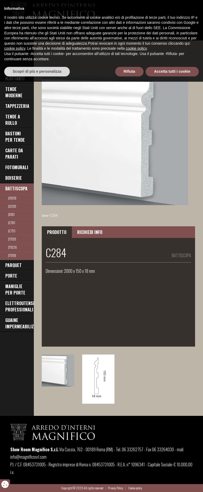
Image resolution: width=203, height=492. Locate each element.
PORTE (11, 276)
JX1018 (12, 198)
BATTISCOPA (16, 188)
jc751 (11, 230)
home (45, 215)
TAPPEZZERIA (17, 106)
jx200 (12, 206)
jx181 (11, 214)
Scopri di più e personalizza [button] (37, 482)
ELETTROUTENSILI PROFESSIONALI (19, 306)
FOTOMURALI (16, 167)
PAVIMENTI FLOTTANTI (15, 75)
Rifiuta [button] (129, 482)
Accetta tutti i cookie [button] (172, 482)
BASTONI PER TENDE (15, 136)
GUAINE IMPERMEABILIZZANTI (19, 323)
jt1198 (12, 255)
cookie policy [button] (14, 459)
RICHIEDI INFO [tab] (89, 232)
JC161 (11, 222)
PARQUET (13, 265)
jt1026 (12, 247)
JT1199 (12, 239)
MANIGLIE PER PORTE (15, 289)
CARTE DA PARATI (14, 153)
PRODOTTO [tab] (56, 232)
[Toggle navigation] (22, 28)
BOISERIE (13, 178)
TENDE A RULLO (12, 119)
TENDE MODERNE (13, 92)
